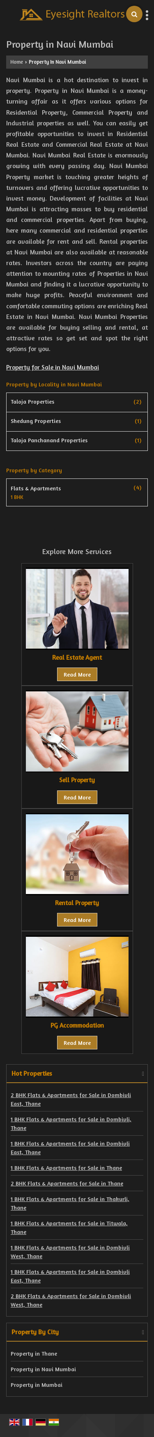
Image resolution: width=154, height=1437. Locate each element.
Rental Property (77, 903)
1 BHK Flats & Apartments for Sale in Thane (66, 1167)
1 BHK (17, 497)
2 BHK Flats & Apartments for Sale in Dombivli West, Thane (71, 1300)
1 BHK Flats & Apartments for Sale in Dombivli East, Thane (70, 1147)
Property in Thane (34, 1353)
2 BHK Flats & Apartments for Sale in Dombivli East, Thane (71, 1099)
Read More (77, 674)
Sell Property (77, 780)
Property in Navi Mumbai (43, 1368)
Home (16, 62)
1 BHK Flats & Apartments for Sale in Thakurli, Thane (70, 1203)
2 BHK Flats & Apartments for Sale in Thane (67, 1183)
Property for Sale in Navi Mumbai (52, 367)
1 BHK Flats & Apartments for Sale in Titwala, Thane (69, 1227)
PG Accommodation (77, 1025)
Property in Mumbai (36, 1384)
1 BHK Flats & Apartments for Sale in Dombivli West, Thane (70, 1251)
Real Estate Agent (77, 657)
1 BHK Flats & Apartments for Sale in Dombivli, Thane (71, 1123)
